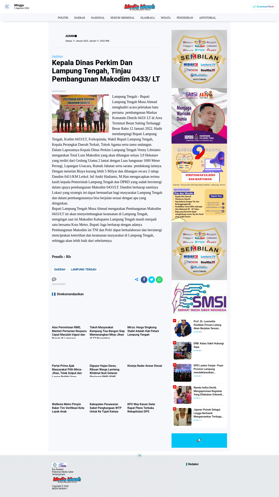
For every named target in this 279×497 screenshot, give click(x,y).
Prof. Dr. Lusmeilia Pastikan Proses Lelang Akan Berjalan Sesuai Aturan (209, 324)
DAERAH (77, 17)
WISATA (167, 17)
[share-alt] (135, 279)
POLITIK (60, 17)
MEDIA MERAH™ (60, 488)
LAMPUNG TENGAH (83, 269)
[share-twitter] (151, 279)
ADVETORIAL (210, 17)
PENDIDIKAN (186, 17)
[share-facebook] (143, 279)
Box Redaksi (58, 469)
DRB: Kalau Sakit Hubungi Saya (208, 345)
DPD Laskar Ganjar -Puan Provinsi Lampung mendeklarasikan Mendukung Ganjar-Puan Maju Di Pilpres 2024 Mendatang (208, 369)
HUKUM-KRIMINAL (121, 17)
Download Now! (265, 6)
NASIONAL (96, 17)
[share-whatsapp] (159, 279)
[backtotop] (139, 456)
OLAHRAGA (148, 17)
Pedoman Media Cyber (62, 472)
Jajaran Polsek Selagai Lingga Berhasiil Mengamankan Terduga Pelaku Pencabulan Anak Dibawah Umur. (207, 413)
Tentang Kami (58, 474)
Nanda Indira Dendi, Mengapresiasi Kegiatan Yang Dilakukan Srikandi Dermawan (207, 391)
